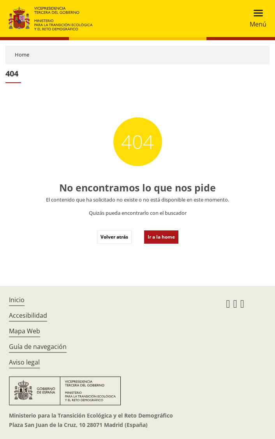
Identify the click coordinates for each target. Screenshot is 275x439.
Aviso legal (24, 362)
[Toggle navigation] (256, 18)
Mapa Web (24, 331)
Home (22, 54)
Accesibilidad (28, 315)
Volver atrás (114, 237)
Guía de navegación (38, 346)
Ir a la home (161, 237)
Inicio (17, 300)
